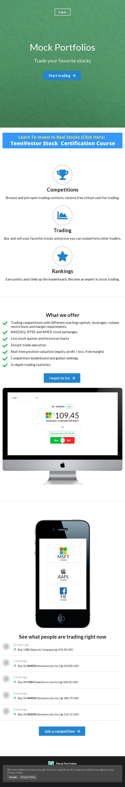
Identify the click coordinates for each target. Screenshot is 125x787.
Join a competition (62, 731)
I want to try (62, 378)
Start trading (62, 75)
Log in (62, 12)
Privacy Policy (28, 777)
